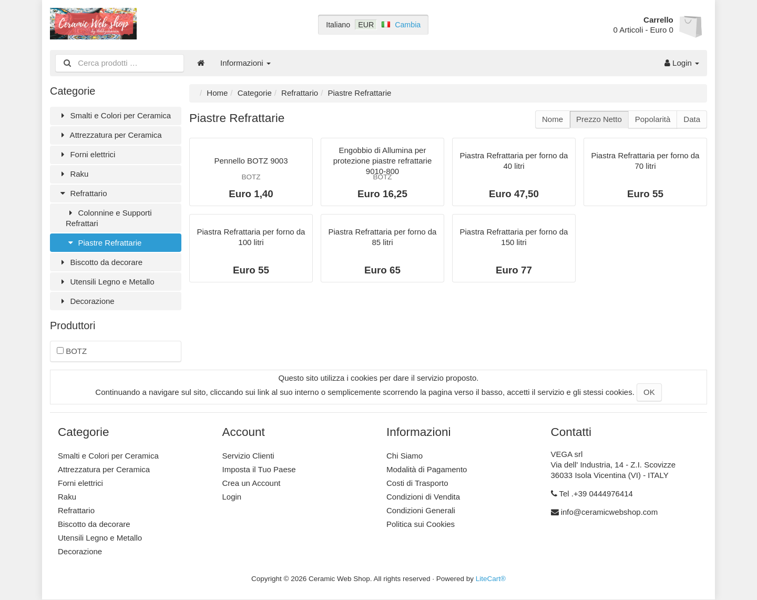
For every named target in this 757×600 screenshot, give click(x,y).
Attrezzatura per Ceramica (110, 134)
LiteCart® (491, 579)
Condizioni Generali (420, 510)
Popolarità (653, 119)
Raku (73, 173)
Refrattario (82, 193)
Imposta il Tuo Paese (259, 469)
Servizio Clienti (248, 455)
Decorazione (86, 301)
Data (691, 119)
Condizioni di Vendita (423, 496)
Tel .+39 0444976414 (596, 493)
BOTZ (72, 351)
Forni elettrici (86, 154)
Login (681, 62)
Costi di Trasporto (417, 483)
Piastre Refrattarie (103, 242)
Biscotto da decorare (100, 262)
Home (217, 92)
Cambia (408, 25)
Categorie (255, 92)
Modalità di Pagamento (426, 469)
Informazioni (245, 62)
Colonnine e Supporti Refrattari (109, 218)
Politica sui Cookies (420, 524)
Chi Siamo (404, 455)
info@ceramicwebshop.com (609, 511)
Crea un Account (251, 483)
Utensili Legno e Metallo (106, 281)
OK (649, 392)
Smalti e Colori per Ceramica (114, 115)
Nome (552, 119)
